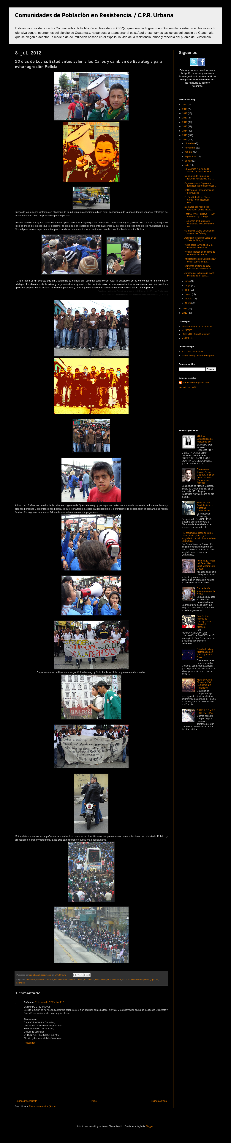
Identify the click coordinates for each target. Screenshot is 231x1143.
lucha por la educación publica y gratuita (140, 979)
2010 (185, 313)
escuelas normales (44, 979)
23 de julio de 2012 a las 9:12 (49, 1002)
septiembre (191, 156)
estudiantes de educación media (68, 979)
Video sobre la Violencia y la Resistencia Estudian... (198, 246)
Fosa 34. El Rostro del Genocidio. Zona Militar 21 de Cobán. (206, 564)
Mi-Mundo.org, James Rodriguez (198, 355)
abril (187, 290)
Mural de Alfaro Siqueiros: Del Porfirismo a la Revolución (204, 683)
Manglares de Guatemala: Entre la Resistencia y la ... (199, 177)
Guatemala (89, 979)
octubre (189, 152)
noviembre (190, 147)
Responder (29, 1043)
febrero (189, 298)
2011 (185, 308)
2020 (185, 104)
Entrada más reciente (26, 1101)
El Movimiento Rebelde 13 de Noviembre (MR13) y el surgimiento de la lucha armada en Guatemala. (199, 537)
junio (187, 281)
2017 (185, 117)
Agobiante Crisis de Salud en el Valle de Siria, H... (200, 239)
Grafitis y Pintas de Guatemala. (197, 326)
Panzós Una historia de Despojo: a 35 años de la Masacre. (204, 621)
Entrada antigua (159, 1101)
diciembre (190, 143)
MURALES (187, 338)
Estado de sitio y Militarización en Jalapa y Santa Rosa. (205, 653)
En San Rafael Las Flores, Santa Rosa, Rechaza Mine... (197, 200)
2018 (185, 113)
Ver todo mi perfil (187, 387)
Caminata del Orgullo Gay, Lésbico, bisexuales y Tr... (198, 267)
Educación (30, 979)
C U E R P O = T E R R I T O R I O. (206, 711)
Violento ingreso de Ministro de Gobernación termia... (199, 253)
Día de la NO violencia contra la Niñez (206, 591)
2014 (185, 130)
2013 (185, 135)
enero (188, 303)
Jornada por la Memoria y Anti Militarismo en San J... (199, 274)
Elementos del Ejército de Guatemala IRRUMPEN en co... (199, 224)
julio (187, 165)
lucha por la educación (111, 979)
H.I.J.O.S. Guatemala (192, 351)
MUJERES (187, 330)
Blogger (149, 1126)
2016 (185, 122)
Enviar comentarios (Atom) (42, 1106)
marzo (188, 294)
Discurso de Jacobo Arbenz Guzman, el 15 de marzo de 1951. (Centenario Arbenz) (206, 476)
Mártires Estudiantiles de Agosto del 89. (205, 439)
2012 (185, 139)
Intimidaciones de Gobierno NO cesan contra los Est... (200, 260)
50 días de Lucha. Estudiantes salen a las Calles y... (199, 232)
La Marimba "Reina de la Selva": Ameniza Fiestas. (198, 170)
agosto (188, 161)
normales (20, 983)
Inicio (94, 1101)
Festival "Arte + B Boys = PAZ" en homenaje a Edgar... (199, 215)
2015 (185, 126)
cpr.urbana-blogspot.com (196, 382)
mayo (188, 285)
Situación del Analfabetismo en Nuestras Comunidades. (205, 506)
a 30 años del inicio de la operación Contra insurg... (198, 208)
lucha (97, 979)
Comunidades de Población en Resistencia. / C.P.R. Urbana (94, 15)
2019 (185, 109)
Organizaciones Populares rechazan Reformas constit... (200, 184)
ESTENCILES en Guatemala (196, 334)
